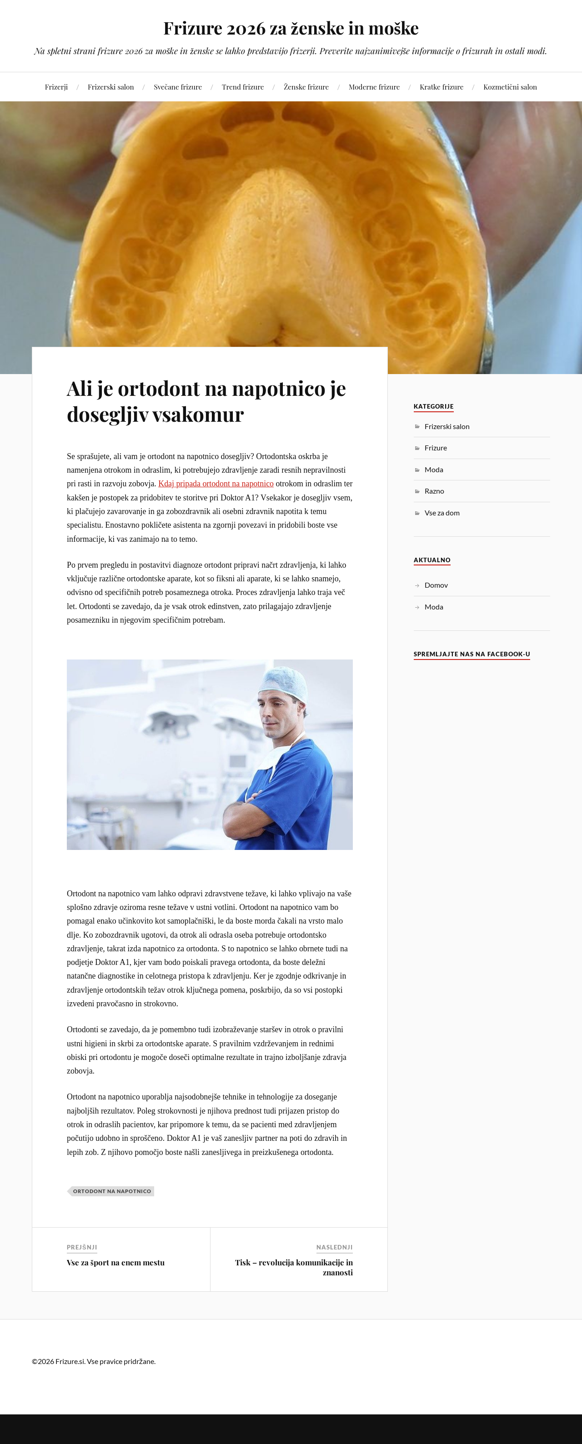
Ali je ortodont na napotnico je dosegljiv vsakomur (206, 400)
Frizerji (56, 86)
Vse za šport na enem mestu (116, 1262)
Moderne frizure (374, 86)
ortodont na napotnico (112, 1191)
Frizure (436, 447)
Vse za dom (442, 512)
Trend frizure (243, 86)
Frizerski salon (111, 86)
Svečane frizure (178, 86)
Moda (434, 469)
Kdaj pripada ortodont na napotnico (216, 483)
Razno (434, 490)
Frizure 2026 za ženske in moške (291, 27)
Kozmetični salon (510, 86)
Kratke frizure (441, 86)
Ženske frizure (306, 86)
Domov (436, 584)
